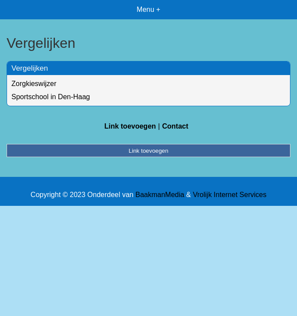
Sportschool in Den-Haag (50, 97)
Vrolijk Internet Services (229, 194)
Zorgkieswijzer (33, 83)
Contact (175, 126)
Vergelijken (29, 68)
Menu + (148, 9)
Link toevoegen (130, 126)
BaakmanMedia (159, 194)
